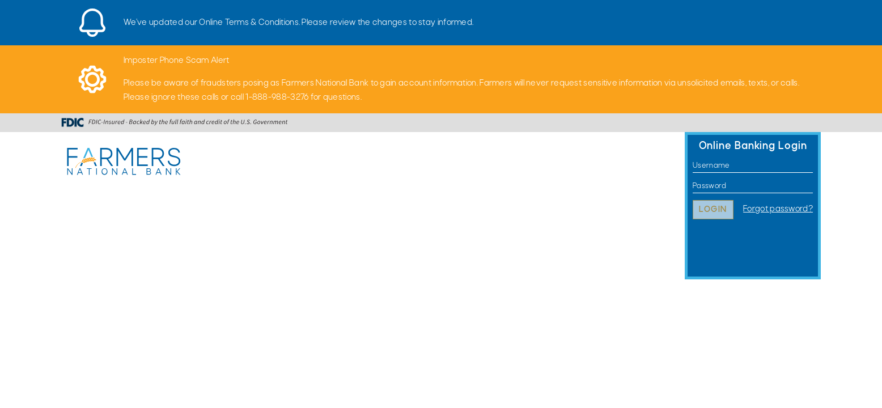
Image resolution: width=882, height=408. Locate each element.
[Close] (815, 14)
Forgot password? (778, 209)
